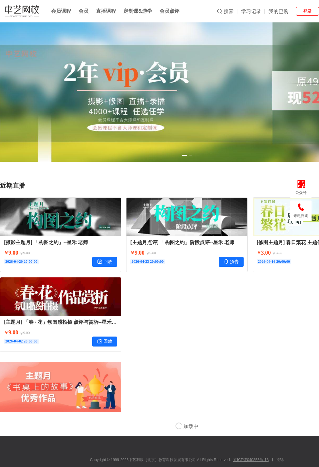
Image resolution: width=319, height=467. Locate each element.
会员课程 (61, 11)
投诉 (280, 460)
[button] (184, 155)
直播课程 (106, 11)
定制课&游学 (137, 11)
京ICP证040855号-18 (251, 460)
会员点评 (169, 11)
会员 (83, 11)
